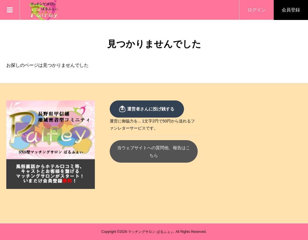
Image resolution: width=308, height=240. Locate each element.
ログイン (256, 9)
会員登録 (291, 9)
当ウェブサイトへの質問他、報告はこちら (154, 147)
